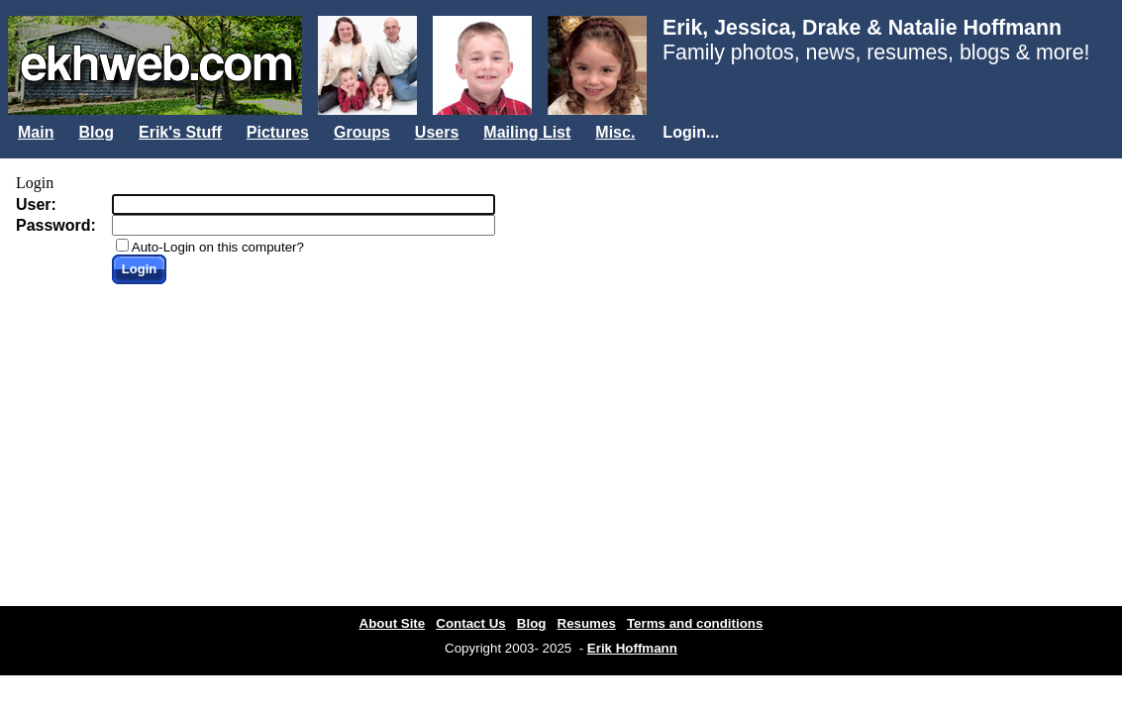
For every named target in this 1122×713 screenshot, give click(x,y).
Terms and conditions (695, 623)
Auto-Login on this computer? (218, 247)
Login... (691, 132)
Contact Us (470, 623)
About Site (392, 623)
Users (437, 132)
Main (35, 132)
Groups (362, 132)
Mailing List (526, 132)
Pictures (278, 132)
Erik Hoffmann (632, 648)
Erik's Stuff (180, 132)
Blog (96, 132)
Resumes (587, 623)
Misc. (615, 132)
